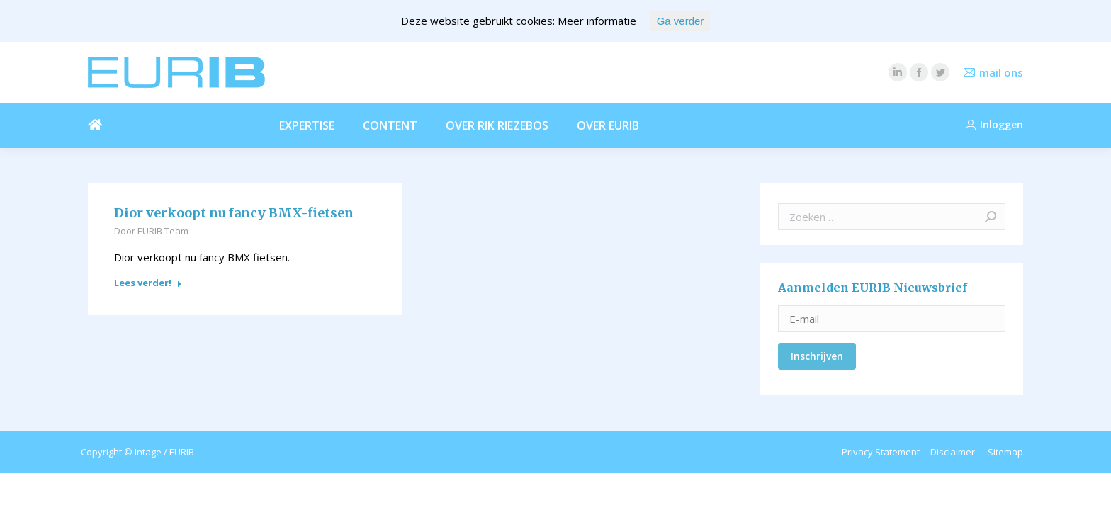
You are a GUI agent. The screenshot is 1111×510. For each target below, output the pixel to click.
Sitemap (1005, 452)
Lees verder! (148, 283)
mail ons (1001, 72)
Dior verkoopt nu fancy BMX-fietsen (234, 213)
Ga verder (680, 21)
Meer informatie (597, 20)
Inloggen (994, 124)
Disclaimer (952, 452)
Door (151, 231)
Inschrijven (817, 356)
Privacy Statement (881, 452)
